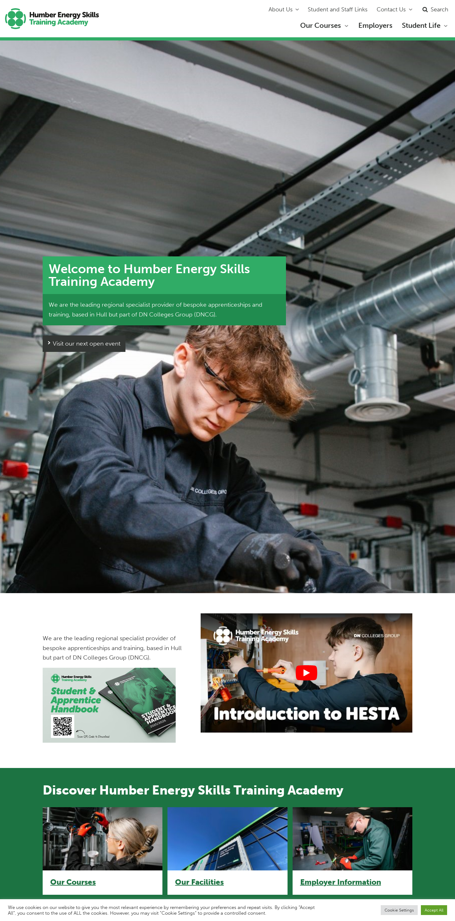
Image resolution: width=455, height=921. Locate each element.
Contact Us (391, 9)
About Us (281, 9)
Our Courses (320, 25)
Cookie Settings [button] (399, 910)
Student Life (421, 25)
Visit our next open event (86, 343)
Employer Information (340, 882)
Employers (375, 25)
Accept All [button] (434, 910)
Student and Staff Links (337, 9)
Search (434, 9)
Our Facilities (199, 882)
